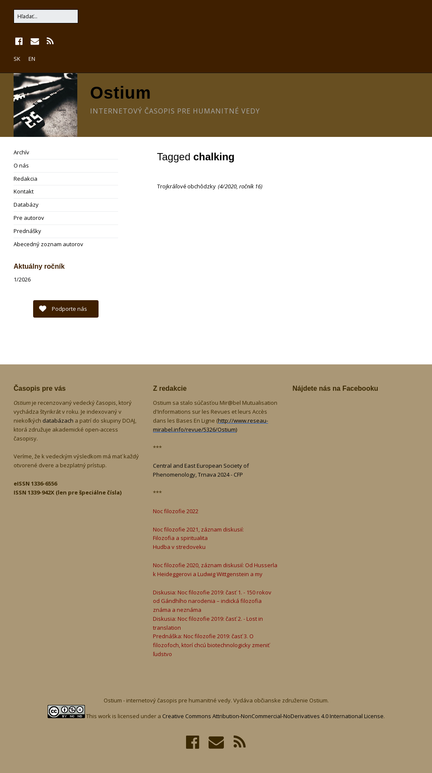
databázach (58, 420)
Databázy (26, 204)
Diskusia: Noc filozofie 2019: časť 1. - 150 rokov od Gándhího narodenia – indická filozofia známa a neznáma (212, 601)
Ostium (120, 92)
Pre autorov (29, 218)
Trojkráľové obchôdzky (187, 186)
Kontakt (24, 191)
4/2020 (228, 186)
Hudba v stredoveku (179, 547)
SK (17, 59)
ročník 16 (250, 186)
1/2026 (22, 279)
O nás (21, 165)
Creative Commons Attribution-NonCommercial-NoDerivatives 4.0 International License (273, 716)
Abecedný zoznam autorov (48, 244)
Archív (21, 152)
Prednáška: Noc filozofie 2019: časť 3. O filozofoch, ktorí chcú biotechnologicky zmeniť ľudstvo (211, 645)
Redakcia (25, 178)
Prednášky (27, 231)
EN (31, 59)
